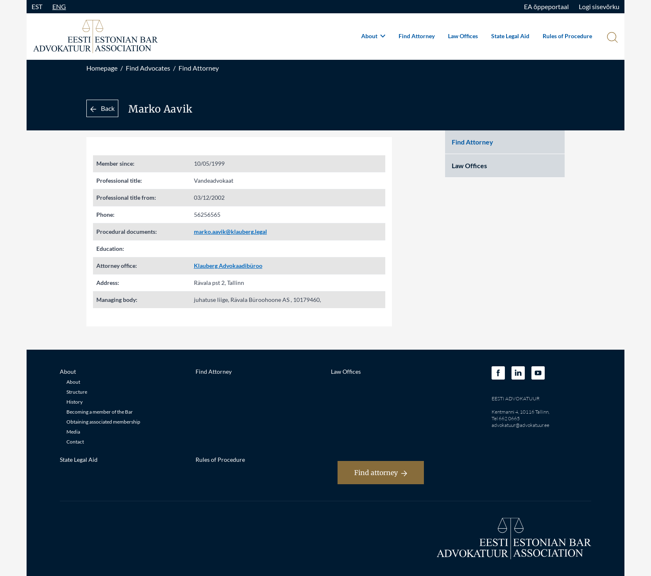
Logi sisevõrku (599, 6)
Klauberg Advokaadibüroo (228, 265)
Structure (76, 392)
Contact (75, 442)
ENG (59, 6)
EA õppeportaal (546, 6)
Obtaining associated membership (103, 422)
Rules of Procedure (567, 35)
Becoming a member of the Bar (99, 412)
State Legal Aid (510, 35)
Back (102, 108)
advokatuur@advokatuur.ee (520, 425)
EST (37, 6)
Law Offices (463, 35)
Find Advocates (148, 68)
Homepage (101, 68)
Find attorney (380, 472)
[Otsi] (611, 38)
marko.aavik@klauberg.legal (230, 231)
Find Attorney (417, 35)
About (373, 35)
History (74, 402)
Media (73, 432)
